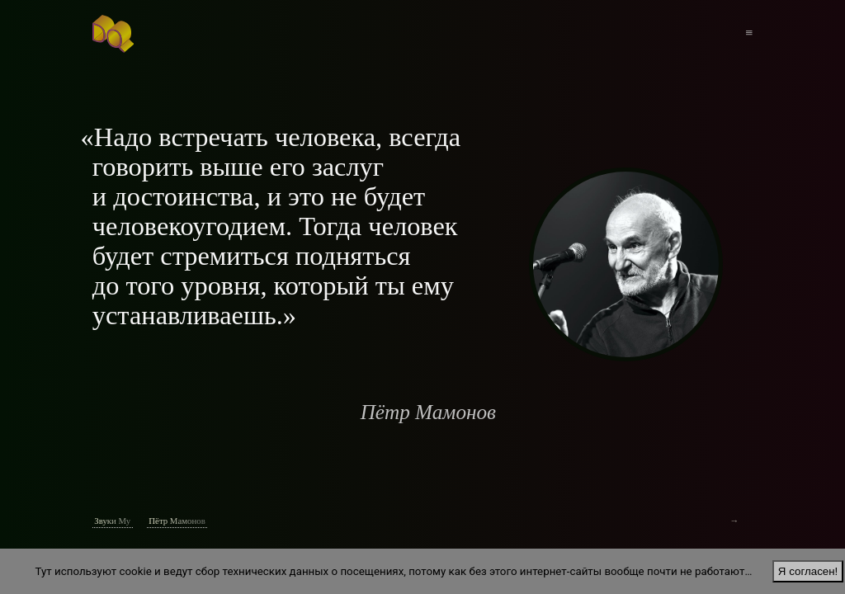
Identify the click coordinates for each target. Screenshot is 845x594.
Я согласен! (808, 571)
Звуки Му (112, 521)
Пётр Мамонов (177, 521)
